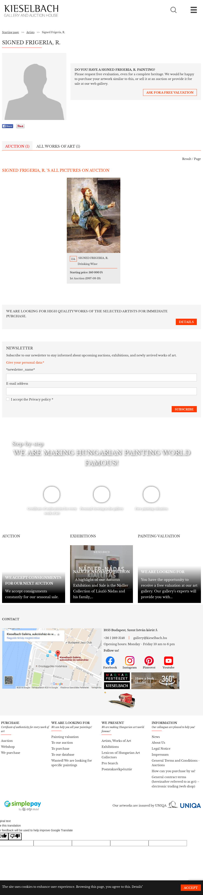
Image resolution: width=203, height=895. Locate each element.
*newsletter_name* (20, 365)
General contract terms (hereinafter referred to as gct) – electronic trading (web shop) (175, 777)
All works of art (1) (58, 146)
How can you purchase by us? (173, 766)
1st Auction (93, 278)
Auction (7, 736)
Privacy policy (40, 395)
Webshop (8, 742)
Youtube (169, 658)
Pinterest (149, 658)
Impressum (160, 750)
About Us (158, 738)
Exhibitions (110, 742)
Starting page (10, 32)
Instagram (130, 658)
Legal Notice (161, 744)
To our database (62, 750)
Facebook (110, 658)
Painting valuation (65, 732)
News (156, 732)
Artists (30, 32)
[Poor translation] (15, 832)
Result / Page (191, 159)
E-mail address (17, 379)
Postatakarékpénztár (117, 765)
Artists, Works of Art (116, 736)
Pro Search (110, 759)
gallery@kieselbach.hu (150, 633)
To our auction (62, 738)
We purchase (10, 748)
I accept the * (29, 395)
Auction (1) (17, 146)
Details (137, 887)
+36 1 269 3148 (114, 633)
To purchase (60, 744)
